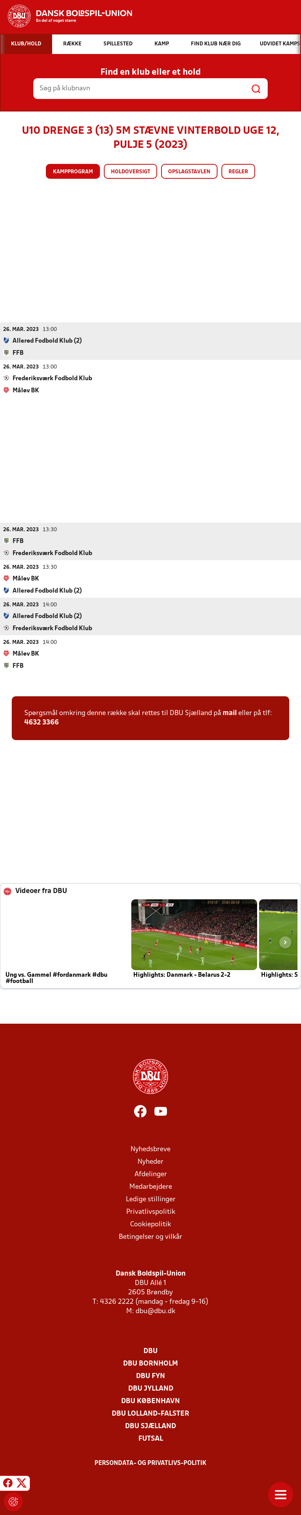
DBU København (150, 1401)
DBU (150, 1351)
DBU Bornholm (150, 1363)
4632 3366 (41, 722)
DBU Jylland (150, 1388)
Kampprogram (73, 171)
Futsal (150, 1438)
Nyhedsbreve (150, 1149)
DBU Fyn (150, 1376)
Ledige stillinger (151, 1199)
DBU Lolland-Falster (150, 1413)
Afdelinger (150, 1174)
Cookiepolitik (150, 1224)
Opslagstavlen (189, 171)
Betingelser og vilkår (150, 1236)
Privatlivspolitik (150, 1211)
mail (230, 713)
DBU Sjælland (150, 1426)
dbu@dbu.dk (155, 1311)
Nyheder (150, 1161)
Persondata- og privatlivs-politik (150, 1463)
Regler (238, 171)
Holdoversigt (130, 171)
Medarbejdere (150, 1186)
